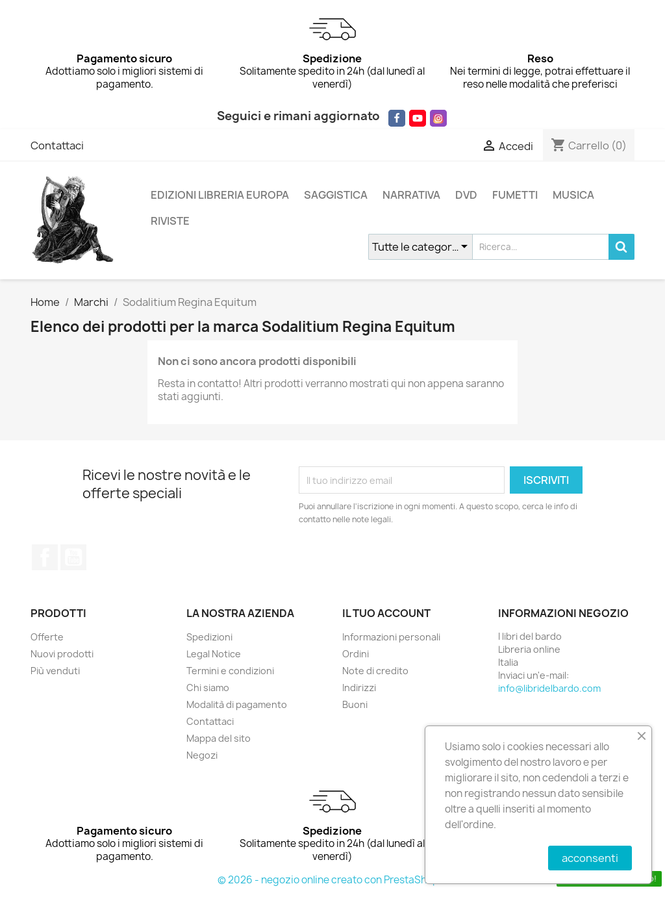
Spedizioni (209, 637)
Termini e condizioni (230, 670)
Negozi (202, 755)
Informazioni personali (391, 637)
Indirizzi (359, 687)
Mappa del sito (218, 738)
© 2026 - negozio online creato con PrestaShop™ (333, 880)
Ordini (355, 654)
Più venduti (55, 670)
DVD (466, 195)
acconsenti (590, 858)
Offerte (47, 637)
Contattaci (57, 145)
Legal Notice (213, 654)
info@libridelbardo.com (549, 688)
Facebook (45, 557)
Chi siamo (207, 687)
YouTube (73, 557)
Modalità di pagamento (236, 704)
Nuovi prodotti (62, 654)
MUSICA (573, 195)
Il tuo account (386, 613)
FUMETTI (515, 195)
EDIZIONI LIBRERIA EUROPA (220, 195)
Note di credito (375, 670)
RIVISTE (170, 221)
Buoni (355, 704)
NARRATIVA (411, 195)
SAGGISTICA (336, 195)
